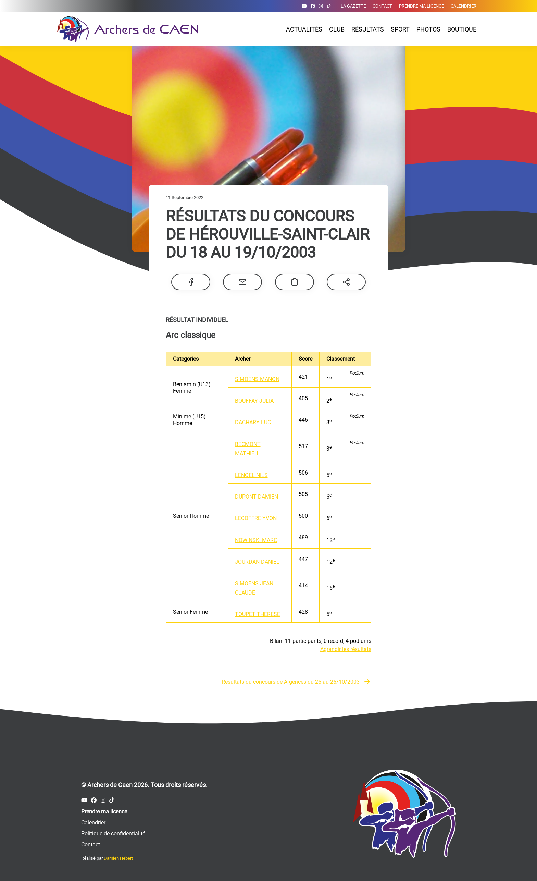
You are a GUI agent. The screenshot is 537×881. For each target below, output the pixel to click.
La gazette (353, 6)
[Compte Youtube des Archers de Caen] (304, 6)
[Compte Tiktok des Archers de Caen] (328, 6)
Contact (382, 6)
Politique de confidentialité (113, 833)
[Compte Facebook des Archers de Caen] (313, 6)
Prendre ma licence (421, 6)
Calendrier (463, 6)
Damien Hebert (118, 858)
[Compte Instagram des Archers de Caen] (321, 6)
